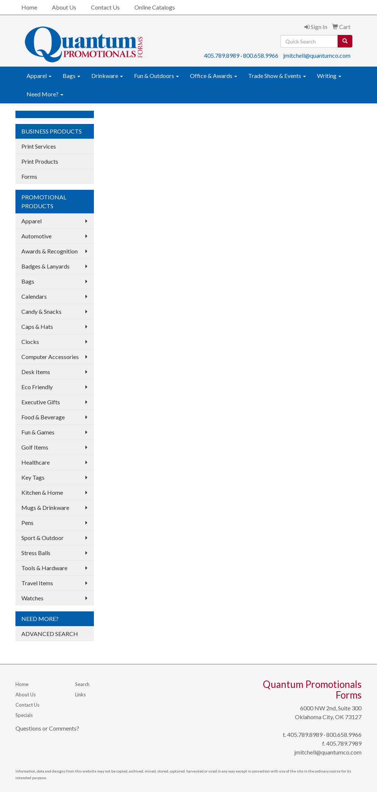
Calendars (34, 296)
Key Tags (33, 477)
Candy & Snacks (41, 311)
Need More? (45, 93)
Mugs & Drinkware (45, 507)
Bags (71, 75)
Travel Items (37, 582)
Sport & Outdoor (42, 537)
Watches (32, 597)
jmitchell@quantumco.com (316, 55)
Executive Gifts (40, 401)
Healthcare (35, 462)
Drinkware (107, 75)
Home (29, 7)
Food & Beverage (43, 416)
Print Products (39, 161)
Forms (29, 176)
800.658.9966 (260, 55)
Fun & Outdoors (156, 75)
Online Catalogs (154, 7)
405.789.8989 (221, 55)
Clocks (30, 341)
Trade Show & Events (277, 75)
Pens (27, 522)
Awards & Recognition (49, 251)
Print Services (38, 146)
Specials (24, 715)
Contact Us (105, 7)
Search (82, 684)
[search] (345, 41)
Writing (329, 75)
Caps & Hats (37, 326)
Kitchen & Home (42, 492)
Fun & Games (37, 432)
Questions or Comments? (47, 728)
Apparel (39, 75)
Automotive (36, 235)
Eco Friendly (37, 386)
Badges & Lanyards (45, 266)
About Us (64, 7)
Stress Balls (35, 552)
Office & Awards (213, 75)
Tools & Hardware (44, 567)
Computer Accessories (50, 356)
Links (80, 694)
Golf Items (34, 447)
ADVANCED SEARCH (49, 633)
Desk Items (35, 371)
